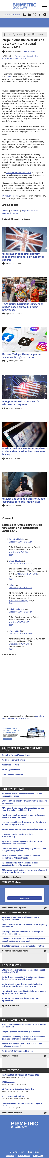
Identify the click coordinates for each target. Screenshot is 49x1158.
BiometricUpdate (16, 539)
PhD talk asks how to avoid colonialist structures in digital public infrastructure (24, 992)
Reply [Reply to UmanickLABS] (11, 579)
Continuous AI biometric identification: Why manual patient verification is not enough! (23, 940)
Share (9, 34)
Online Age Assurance (11, 770)
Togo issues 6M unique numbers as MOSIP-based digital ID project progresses (22, 307)
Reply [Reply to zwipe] (11, 603)
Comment (40, 34)
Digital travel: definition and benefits (17, 1051)
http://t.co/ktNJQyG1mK (19, 644)
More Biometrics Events (12, 1113)
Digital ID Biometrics (10, 1006)
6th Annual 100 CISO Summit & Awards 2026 (24, 1076)
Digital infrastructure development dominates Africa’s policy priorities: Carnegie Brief (22, 985)
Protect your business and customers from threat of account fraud (24, 1026)
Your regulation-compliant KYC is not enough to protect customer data (22, 933)
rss (24, 14)
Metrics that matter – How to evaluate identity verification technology (22, 1045)
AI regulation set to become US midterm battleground (20, 403)
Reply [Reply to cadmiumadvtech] (11, 625)
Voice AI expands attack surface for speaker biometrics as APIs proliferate (21, 857)
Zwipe (8, 76)
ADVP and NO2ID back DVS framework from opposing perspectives (24, 802)
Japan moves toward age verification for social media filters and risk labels (22, 842)
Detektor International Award (18, 173)
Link (29, 34)
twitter (34, 14)
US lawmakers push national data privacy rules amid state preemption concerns (24, 871)
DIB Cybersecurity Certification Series (24, 1090)
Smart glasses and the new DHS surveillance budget (24, 829)
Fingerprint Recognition (10, 58)
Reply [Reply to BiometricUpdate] (11, 555)
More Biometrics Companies (14, 908)
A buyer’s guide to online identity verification (21, 1032)
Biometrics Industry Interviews (15, 951)
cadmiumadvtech (16, 609)
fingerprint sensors (30, 210)
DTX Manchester (24, 1083)
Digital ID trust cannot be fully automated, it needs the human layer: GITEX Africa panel (23, 978)
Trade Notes (24, 58)
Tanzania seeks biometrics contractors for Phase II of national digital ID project (24, 823)
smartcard (6, 213)
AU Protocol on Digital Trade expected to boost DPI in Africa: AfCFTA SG (24, 971)
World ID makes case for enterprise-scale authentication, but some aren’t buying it (24, 451)
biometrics (15, 210)
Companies (38, 1155)
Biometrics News (33, 56)
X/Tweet (19, 34)
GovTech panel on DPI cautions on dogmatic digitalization (20, 999)
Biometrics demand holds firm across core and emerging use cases (22, 795)
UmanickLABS (15, 561)
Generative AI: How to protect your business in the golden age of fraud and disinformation (23, 1038)
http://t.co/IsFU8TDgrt (27, 574)
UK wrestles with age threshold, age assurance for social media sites (23, 500)
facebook (39, 14)
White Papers (24, 1155)
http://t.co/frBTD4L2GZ (19, 622)
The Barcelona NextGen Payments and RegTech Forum (24, 1105)
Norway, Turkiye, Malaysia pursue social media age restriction (21, 356)
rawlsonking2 (15, 631)
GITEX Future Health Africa (24, 1097)
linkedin (29, 14)
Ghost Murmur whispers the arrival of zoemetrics (23, 946)
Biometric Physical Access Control (16, 755)
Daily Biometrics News (11, 877)
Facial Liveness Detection (12, 775)
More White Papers (10, 1056)
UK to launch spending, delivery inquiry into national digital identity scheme (23, 256)
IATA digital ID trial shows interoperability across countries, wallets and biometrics (23, 809)
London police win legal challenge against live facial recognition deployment (24, 850)
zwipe (11, 585)
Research (10, 1155)
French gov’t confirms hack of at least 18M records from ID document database (23, 816)
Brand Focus (33, 1152)
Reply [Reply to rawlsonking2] (11, 649)
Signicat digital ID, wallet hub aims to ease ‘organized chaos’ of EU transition (20, 864)
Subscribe (16, 14)
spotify (44, 14)
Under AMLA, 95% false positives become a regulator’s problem (20, 918)
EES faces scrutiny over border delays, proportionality (18, 835)
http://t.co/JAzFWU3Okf (19, 552)
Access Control (20, 56)
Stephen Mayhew (29, 51)
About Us (7, 14)
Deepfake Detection (10, 765)
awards (5, 210)
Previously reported (10, 196)
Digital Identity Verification (13, 760)
